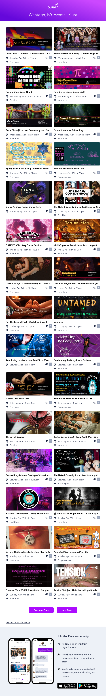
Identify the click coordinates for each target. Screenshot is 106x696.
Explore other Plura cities (18, 622)
